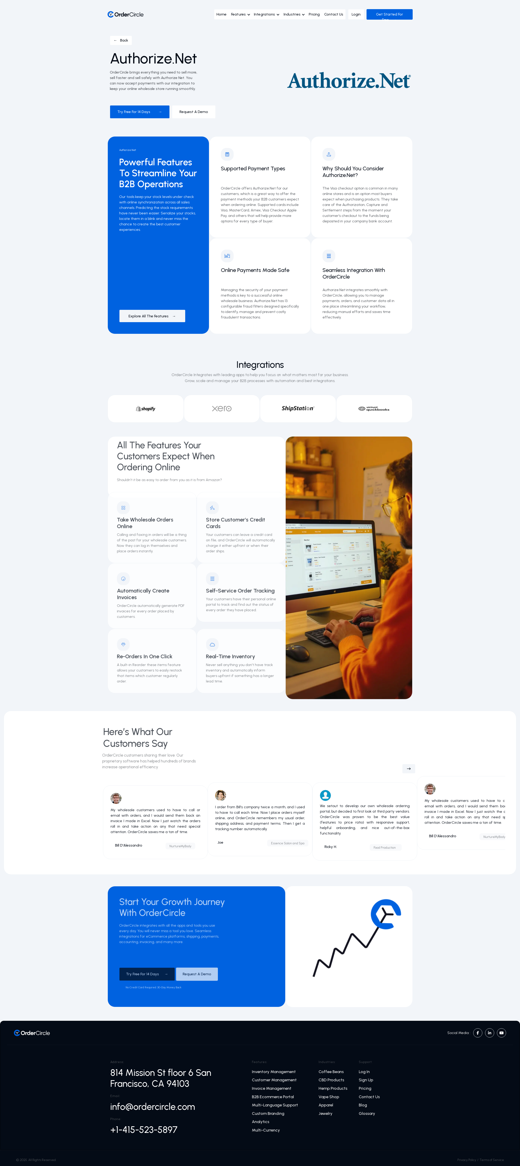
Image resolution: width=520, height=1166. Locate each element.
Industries (292, 14)
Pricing (314, 14)
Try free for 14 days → (139, 112)
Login (356, 14)
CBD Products (331, 1080)
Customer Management (274, 1080)
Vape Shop (329, 1097)
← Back (121, 40)
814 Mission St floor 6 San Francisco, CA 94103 (160, 1078)
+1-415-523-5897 (143, 1129)
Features (238, 14)
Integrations (264, 14)
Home (221, 14)
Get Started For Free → (389, 17)
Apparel (326, 1105)
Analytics (260, 1121)
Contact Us (333, 14)
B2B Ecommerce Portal (273, 1097)
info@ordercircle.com (152, 1106)
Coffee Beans (331, 1071)
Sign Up (366, 1080)
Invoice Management (271, 1088)
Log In (364, 1071)
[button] (242, 16)
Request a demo (193, 112)
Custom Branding (268, 1113)
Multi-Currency (266, 1130)
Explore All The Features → (152, 316)
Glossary (367, 1113)
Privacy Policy (466, 1160)
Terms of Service (492, 1160)
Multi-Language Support (275, 1105)
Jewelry (326, 1113)
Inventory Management (274, 1071)
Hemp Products (333, 1088)
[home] (126, 14)
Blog (363, 1105)
